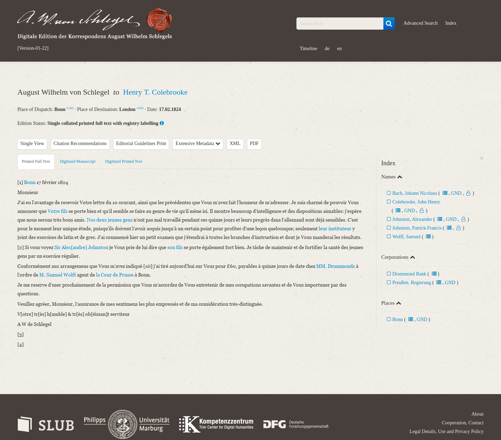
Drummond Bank (409, 274)
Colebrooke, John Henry (416, 202)
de (327, 48)
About (477, 414)
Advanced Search (421, 23)
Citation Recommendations (80, 143)
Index (450, 23)
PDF (254, 143)
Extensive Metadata (198, 143)
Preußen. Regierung (411, 282)
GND (70, 108)
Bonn (397, 319)
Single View (33, 143)
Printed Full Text (36, 161)
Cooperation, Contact (463, 422)
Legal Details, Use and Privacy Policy (446, 431)
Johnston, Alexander (412, 219)
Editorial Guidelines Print (141, 143)
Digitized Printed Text (123, 161)
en (339, 48)
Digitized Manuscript (77, 161)
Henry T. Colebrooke (155, 92)
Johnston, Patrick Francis (417, 228)
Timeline (308, 48)
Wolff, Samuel (406, 236)
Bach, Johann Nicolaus (414, 193)
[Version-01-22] (32, 48)
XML (235, 143)
